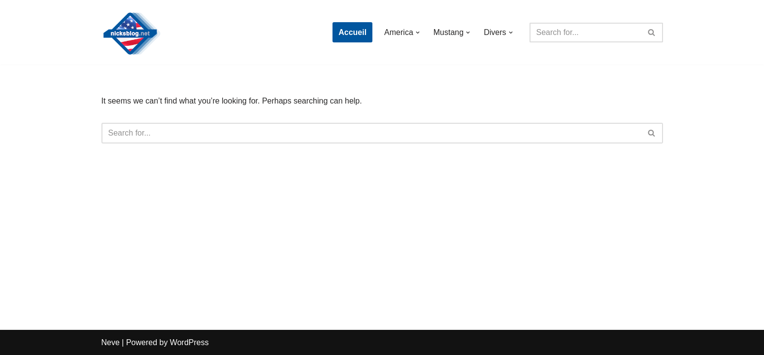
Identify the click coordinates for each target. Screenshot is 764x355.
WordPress (189, 342)
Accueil (352, 32)
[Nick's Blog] (131, 32)
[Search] (585, 32)
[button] (418, 33)
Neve (110, 342)
